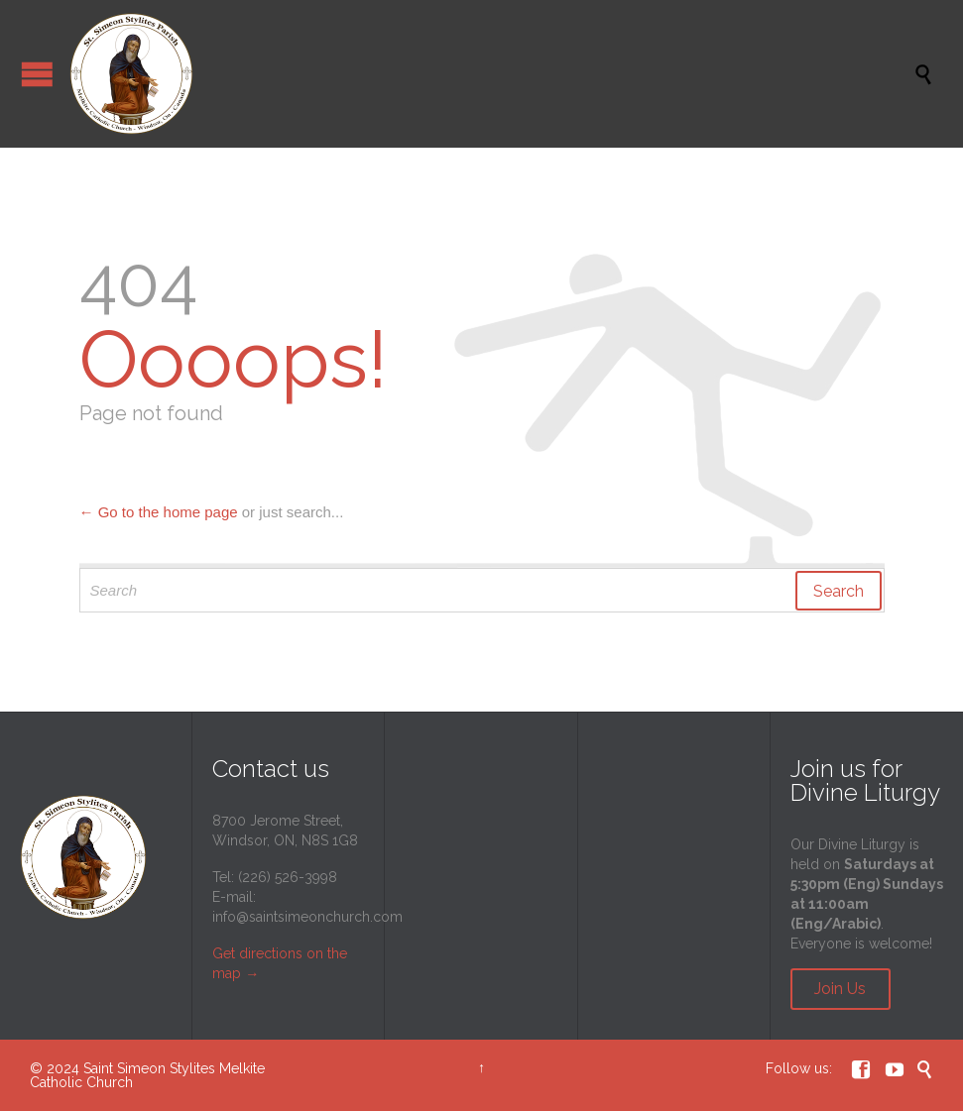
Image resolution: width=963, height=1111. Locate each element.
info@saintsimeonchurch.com (307, 917)
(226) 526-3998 (287, 877)
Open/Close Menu (37, 73)
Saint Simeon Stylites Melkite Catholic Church (147, 1075)
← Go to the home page (158, 511)
